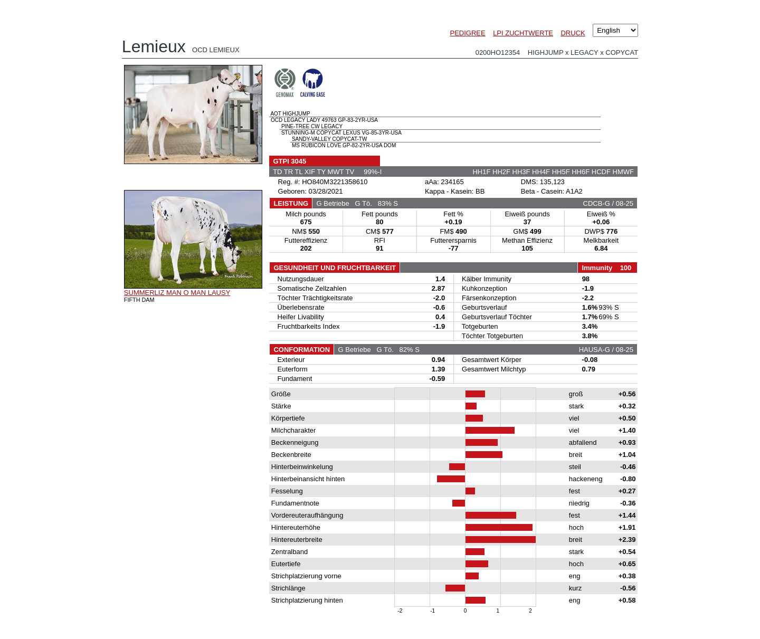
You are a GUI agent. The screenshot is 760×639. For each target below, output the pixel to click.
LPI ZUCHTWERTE (523, 33)
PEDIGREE (468, 33)
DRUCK (572, 33)
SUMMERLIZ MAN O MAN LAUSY (177, 293)
